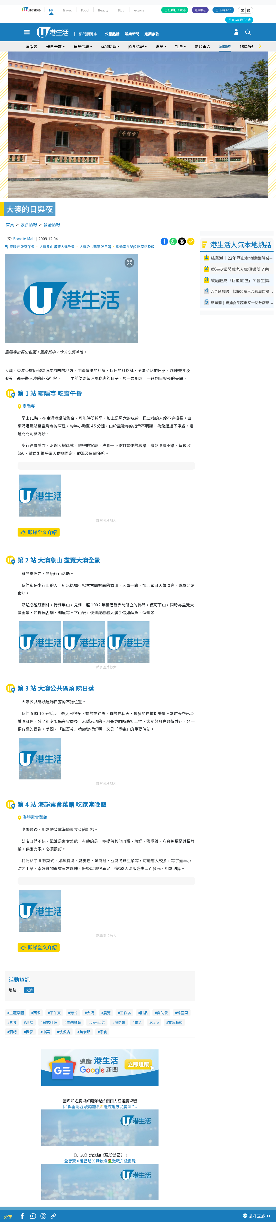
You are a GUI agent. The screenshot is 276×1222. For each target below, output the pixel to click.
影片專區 (202, 46)
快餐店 (64, 1031)
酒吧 (13, 1031)
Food (85, 10)
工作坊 (125, 1012)
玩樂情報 (81, 46)
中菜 (46, 1031)
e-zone (139, 10)
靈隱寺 (26, 406)
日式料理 (49, 1022)
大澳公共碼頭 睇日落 (95, 246)
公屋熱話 (112, 34)
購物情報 (109, 46)
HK (51, 10)
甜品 (144, 1012)
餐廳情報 (51, 224)
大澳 (29, 990)
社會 (179, 46)
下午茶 (55, 1012)
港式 (73, 1012)
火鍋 (90, 1012)
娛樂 (159, 46)
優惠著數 (54, 46)
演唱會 (31, 46)
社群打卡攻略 (177, 10)
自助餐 (162, 1012)
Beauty (103, 10)
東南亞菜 (97, 1022)
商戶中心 (200, 10)
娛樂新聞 (132, 34)
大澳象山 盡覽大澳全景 (57, 246)
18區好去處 (250, 46)
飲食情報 (136, 46)
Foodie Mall (24, 238)
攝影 (29, 1031)
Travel (67, 10)
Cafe (155, 1022)
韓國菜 (182, 1012)
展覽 (107, 1012)
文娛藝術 (175, 1022)
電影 (138, 1022)
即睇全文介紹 (38, 532)
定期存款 (151, 34)
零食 (103, 1031)
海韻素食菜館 (32, 817)
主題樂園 (16, 1012)
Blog (121, 10)
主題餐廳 (73, 1022)
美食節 (84, 1031)
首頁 (10, 224)
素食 (13, 1022)
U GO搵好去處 (241, 20)
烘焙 (29, 1022)
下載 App (225, 10)
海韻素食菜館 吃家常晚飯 (135, 246)
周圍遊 (225, 46)
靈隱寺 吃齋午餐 (22, 246)
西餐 (37, 1012)
